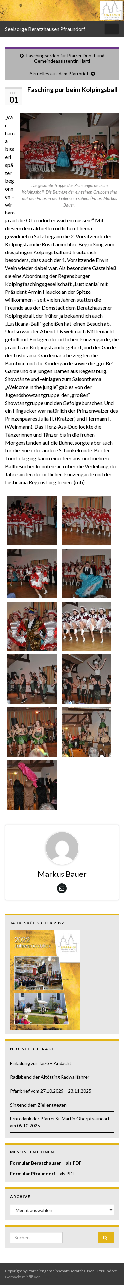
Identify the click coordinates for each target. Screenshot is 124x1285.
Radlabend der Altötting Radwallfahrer (49, 1077)
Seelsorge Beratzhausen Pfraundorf (45, 29)
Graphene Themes (58, 1276)
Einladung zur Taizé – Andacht (40, 1063)
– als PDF (71, 1163)
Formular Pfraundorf (32, 1173)
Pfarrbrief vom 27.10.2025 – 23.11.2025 (50, 1091)
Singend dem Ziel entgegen (38, 1105)
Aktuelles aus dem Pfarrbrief (58, 73)
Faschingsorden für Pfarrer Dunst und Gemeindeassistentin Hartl (65, 58)
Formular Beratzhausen (36, 1163)
